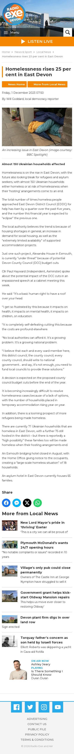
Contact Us (37, 724)
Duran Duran (39, 678)
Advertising (37, 719)
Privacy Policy (37, 734)
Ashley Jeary (40, 664)
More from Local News (49, 84)
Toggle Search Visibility (67, 32)
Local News (44, 51)
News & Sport (23, 51)
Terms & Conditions (37, 739)
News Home (16, 84)
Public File (37, 729)
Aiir (51, 746)
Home (6, 51)
